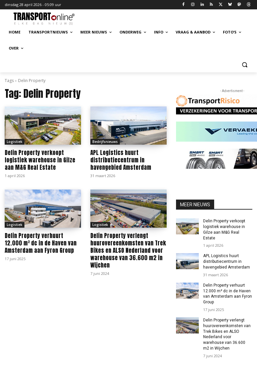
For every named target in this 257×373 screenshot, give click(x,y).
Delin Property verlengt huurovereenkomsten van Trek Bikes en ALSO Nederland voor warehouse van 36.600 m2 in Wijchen (128, 250)
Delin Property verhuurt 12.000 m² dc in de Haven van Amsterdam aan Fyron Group (41, 243)
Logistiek (14, 141)
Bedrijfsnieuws (105, 141)
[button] (244, 64)
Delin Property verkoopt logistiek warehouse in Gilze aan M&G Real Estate (40, 160)
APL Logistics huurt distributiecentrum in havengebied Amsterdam (120, 160)
